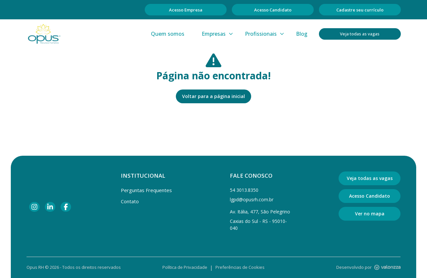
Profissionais (265, 33)
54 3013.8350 (244, 190)
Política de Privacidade (184, 267)
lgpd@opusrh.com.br (251, 199)
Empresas (217, 33)
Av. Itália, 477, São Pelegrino (260, 211)
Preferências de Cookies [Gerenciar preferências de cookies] (240, 267)
